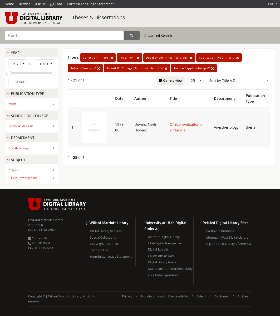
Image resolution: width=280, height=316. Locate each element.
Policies (243, 296)
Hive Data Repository (163, 275)
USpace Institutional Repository (170, 268)
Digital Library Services (106, 231)
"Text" (129, 57)
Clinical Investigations (23, 178)
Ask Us (40, 4)
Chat (56, 4)
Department (22, 137)
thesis (12, 104)
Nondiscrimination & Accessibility (164, 296)
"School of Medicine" (136, 68)
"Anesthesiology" (169, 57)
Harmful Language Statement (90, 4)
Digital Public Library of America (228, 243)
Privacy (127, 296)
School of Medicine (21, 126)
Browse (24, 4)
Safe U (201, 296)
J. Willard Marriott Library (45, 220)
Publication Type (27, 93)
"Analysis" (85, 68)
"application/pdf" (194, 68)
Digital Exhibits (158, 249)
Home (9, 4)
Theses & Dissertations (98, 17)
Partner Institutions (220, 231)
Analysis (14, 170)
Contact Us (37, 238)
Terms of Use (99, 250)
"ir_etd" (98, 57)
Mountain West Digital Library (227, 237)
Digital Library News (162, 262)
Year (15, 52)
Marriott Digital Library (164, 237)
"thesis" (219, 57)
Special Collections (103, 237)
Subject (18, 159)
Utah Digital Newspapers (165, 243)
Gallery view (172, 80)
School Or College (29, 115)
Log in (273, 4)
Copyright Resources (104, 243)
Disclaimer (221, 296)
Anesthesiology (19, 148)
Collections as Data (161, 256)
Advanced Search (158, 35)
